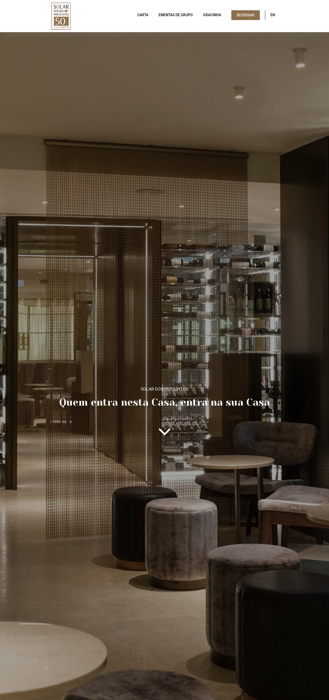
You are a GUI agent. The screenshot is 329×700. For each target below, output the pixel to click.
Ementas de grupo (176, 15)
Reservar (245, 15)
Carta (142, 15)
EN (272, 15)
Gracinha (212, 15)
